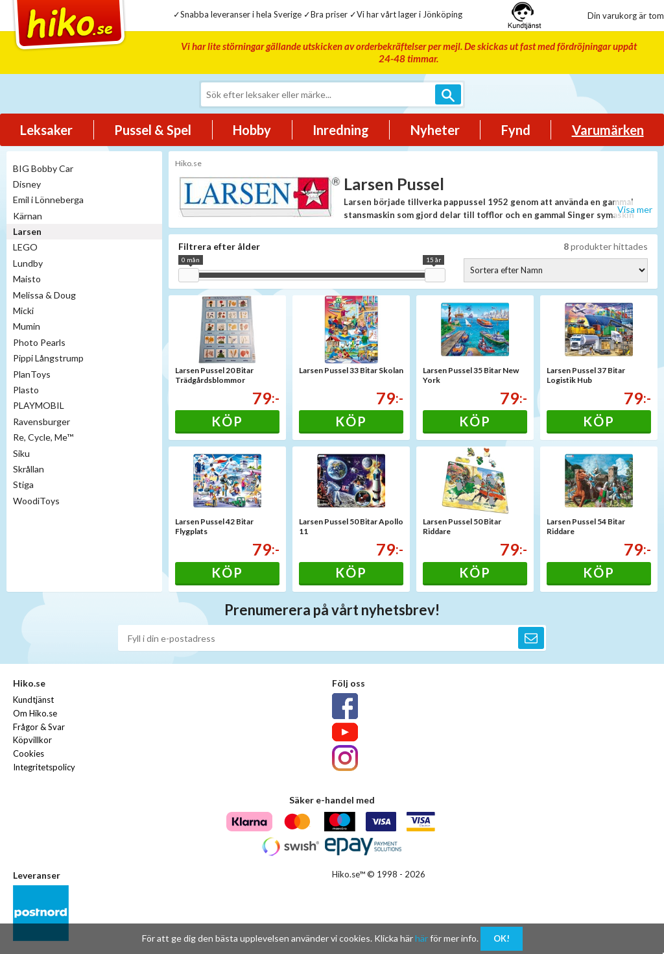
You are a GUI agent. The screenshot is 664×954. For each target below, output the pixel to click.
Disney (27, 184)
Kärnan (27, 215)
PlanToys (32, 374)
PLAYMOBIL (38, 405)
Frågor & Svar (39, 727)
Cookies (28, 753)
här (421, 938)
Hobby (252, 130)
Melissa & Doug (44, 294)
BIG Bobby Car (43, 168)
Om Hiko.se (35, 713)
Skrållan (28, 468)
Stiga (23, 484)
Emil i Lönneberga (48, 199)
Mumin (26, 326)
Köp (227, 421)
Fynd (515, 130)
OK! (501, 938)
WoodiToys (36, 500)
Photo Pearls (39, 342)
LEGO (25, 246)
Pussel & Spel (152, 130)
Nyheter (435, 130)
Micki (23, 310)
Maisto (27, 278)
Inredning (341, 130)
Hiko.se (188, 163)
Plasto (26, 389)
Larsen (27, 231)
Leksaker (46, 130)
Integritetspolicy (44, 767)
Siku (21, 453)
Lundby (28, 263)
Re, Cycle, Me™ (43, 437)
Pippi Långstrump (48, 357)
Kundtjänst (33, 699)
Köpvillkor (32, 740)
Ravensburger (41, 421)
